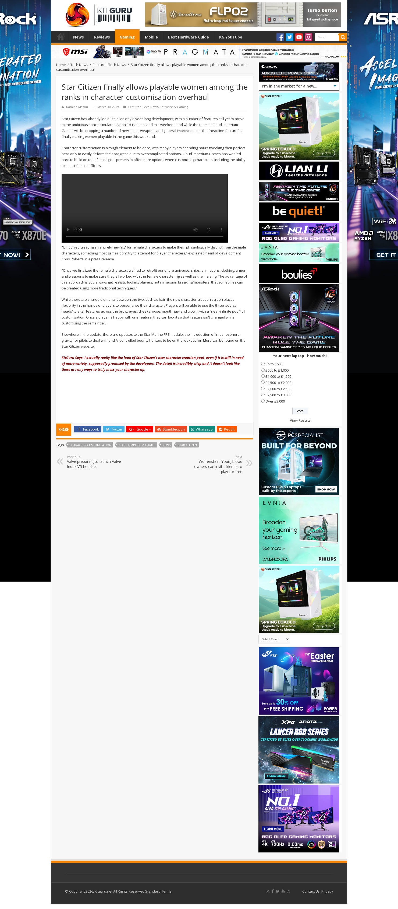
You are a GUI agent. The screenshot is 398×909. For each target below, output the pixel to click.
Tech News (79, 64)
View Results (300, 420)
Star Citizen (187, 445)
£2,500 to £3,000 (278, 395)
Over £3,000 (275, 401)
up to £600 (273, 364)
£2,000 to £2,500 (278, 388)
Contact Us (311, 891)
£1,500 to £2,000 (278, 382)
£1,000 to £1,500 (278, 376)
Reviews (102, 37)
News (78, 37)
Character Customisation (90, 445)
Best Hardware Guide (188, 37)
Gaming (127, 37)
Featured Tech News (109, 64)
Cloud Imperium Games (137, 445)
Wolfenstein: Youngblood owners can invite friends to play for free (214, 464)
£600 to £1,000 (277, 370)
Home (61, 36)
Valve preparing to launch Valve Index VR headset (94, 462)
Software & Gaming (174, 107)
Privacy (327, 891)
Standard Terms (158, 891)
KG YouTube (230, 37)
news (166, 445)
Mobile (151, 37)
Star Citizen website (78, 346)
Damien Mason (77, 107)
